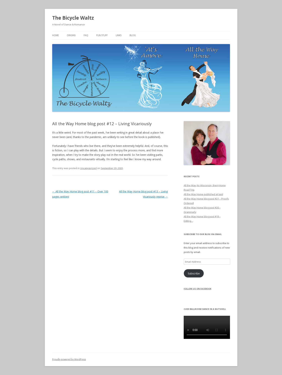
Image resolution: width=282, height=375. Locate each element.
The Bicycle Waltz (73, 17)
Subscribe (194, 273)
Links (118, 35)
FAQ (86, 35)
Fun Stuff (102, 35)
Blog (133, 35)
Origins (71, 35)
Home (55, 35)
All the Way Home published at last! (203, 194)
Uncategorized (88, 168)
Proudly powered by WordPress (69, 359)
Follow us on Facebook (197, 288)
